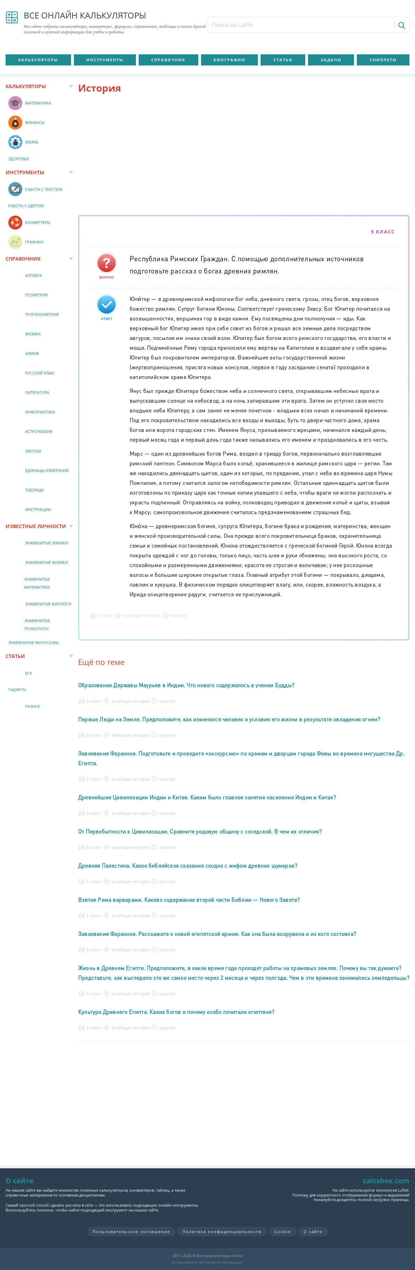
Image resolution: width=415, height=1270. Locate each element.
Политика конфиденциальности (222, 1231)
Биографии (229, 59)
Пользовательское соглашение (131, 1231)
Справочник (168, 59)
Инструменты (104, 59)
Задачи (331, 59)
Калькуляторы (38, 59)
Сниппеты (383, 59)
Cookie (282, 1231)
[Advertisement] (243, 155)
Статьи (283, 59)
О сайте (313, 1231)
